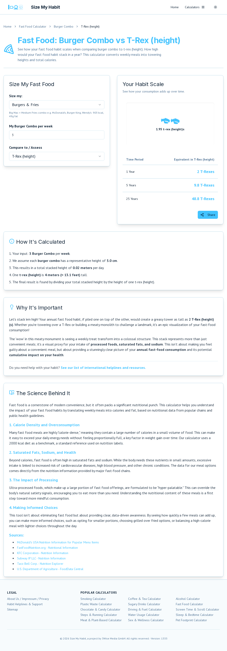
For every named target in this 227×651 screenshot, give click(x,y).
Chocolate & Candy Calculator (100, 609)
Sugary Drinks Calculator (144, 604)
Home (175, 7)
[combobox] (56, 104)
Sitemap (12, 609)
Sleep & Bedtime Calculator (194, 615)
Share (207, 215)
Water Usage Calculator (143, 615)
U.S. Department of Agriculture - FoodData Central (50, 569)
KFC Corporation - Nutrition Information (42, 553)
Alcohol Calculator (188, 599)
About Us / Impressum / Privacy (28, 599)
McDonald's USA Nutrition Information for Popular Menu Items (58, 542)
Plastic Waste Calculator (96, 604)
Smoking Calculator (93, 599)
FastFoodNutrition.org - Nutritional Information (47, 548)
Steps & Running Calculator (98, 615)
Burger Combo (63, 26)
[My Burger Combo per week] (56, 135)
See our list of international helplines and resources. (103, 367)
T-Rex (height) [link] (90, 26)
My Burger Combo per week (31, 126)
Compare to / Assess (25, 147)
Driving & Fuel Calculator (145, 609)
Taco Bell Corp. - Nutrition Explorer (40, 564)
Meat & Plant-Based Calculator (101, 620)
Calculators (195, 7)
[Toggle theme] (215, 7)
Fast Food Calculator (32, 26)
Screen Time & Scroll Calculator (197, 609)
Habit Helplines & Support (25, 604)
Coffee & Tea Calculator (144, 599)
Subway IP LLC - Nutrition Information (41, 558)
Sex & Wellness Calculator (146, 620)
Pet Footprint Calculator (191, 620)
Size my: (15, 96)
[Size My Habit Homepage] (33, 7)
